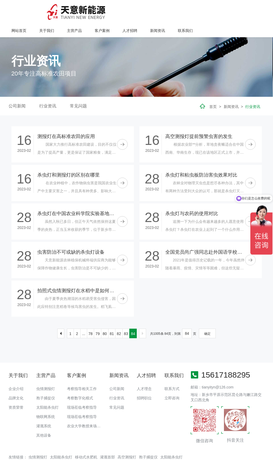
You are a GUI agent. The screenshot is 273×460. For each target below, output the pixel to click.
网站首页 (88, 10)
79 (97, 316)
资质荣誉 (16, 390)
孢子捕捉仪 (45, 381)
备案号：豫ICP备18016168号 (182, 453)
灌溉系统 (43, 409)
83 (126, 316)
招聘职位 (144, 381)
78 (91, 316)
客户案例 (170, 10)
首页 (213, 89)
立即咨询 (171, 381)
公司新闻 (17, 89)
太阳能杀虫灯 (47, 390)
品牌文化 (16, 381)
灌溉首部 (107, 440)
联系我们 (253, 10)
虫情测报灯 (45, 372)
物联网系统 (45, 400)
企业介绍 (16, 372)
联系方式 (171, 372)
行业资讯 (47, 89)
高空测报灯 (127, 440)
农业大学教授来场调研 (85, 409)
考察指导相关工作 (82, 372)
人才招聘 (198, 10)
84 (133, 316)
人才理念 (144, 372)
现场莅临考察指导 (82, 390)
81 (112, 316)
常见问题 (78, 89)
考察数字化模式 (80, 381)
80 (105, 316)
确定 (207, 316)
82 (119, 316)
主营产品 (143, 10)
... (83, 316)
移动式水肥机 (86, 440)
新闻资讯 (225, 10)
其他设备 (43, 418)
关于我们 (115, 10)
